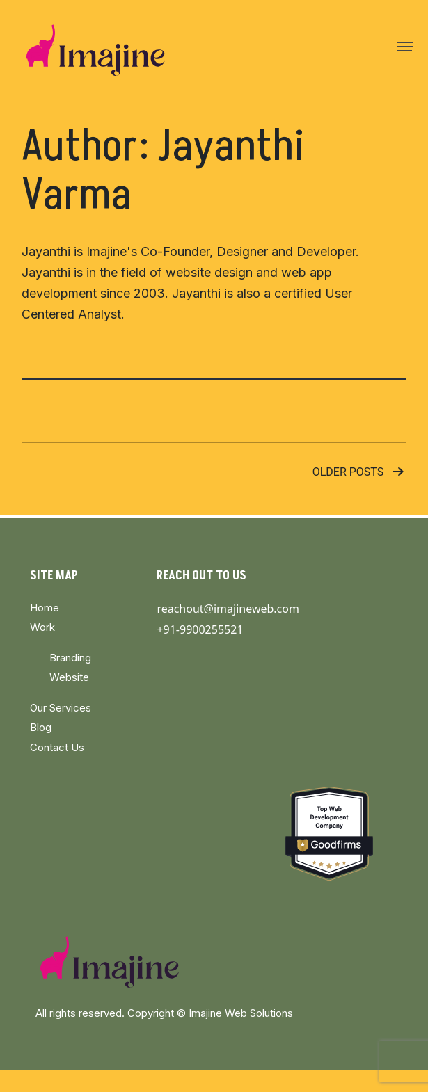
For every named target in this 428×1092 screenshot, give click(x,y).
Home (44, 607)
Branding (70, 657)
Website (69, 677)
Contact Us (57, 747)
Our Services (60, 707)
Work (42, 627)
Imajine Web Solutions (241, 1013)
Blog (40, 727)
